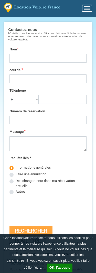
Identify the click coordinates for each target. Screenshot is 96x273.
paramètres (15, 260)
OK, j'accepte (59, 267)
